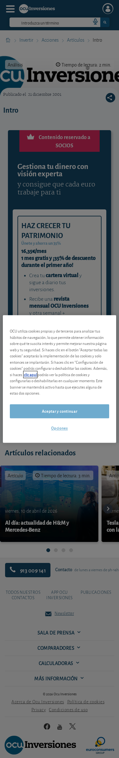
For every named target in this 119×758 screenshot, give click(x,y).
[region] (59, 379)
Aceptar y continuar (59, 411)
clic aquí (30, 374)
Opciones (59, 428)
